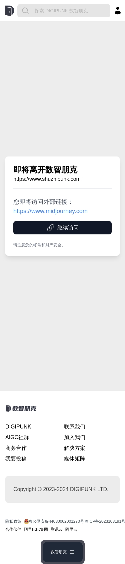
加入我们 (74, 437)
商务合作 (16, 448)
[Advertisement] (62, 89)
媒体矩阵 (74, 458)
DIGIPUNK (18, 426)
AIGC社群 (17, 437)
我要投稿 (16, 458)
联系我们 (74, 426)
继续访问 (63, 228)
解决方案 (74, 448)
